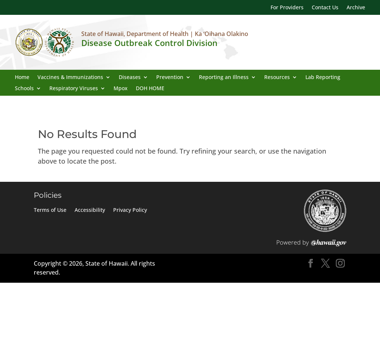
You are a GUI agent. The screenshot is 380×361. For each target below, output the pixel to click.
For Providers (287, 8)
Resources (277, 78)
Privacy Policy (130, 210)
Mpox (121, 89)
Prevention (169, 78)
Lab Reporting (322, 78)
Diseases (130, 78)
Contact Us (325, 8)
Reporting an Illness (224, 78)
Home (22, 78)
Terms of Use (50, 210)
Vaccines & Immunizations (70, 78)
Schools (24, 89)
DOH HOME (150, 89)
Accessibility (90, 210)
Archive (356, 8)
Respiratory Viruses (73, 89)
